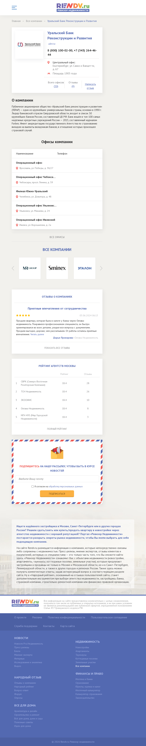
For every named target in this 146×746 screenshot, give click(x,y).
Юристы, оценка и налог (88, 686)
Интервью (19, 658)
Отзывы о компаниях (25, 682)
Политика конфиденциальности (66, 617)
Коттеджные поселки (87, 658)
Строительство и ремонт (26, 714)
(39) (56, 86)
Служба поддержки (25, 626)
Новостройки (82, 647)
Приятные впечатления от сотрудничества (57, 308)
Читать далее (37, 334)
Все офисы (57, 237)
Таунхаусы (81, 654)
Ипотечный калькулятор (88, 690)
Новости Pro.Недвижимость (28, 643)
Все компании (83, 666)
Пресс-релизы (21, 647)
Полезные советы (23, 722)
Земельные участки (86, 662)
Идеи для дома (22, 725)
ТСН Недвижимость (31, 391)
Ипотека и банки (84, 679)
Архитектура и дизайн (25, 711)
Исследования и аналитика (28, 662)
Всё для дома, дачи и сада (28, 718)
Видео (17, 666)
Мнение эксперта (23, 654)
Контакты (48, 626)
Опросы (18, 697)
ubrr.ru (51, 43)
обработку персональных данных (66, 486)
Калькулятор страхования (89, 694)
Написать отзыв (90, 86)
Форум (18, 694)
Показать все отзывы (57, 347)
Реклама (37, 617)
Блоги (17, 651)
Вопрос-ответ (21, 690)
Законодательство (85, 697)
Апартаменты (82, 651)
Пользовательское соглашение (109, 617)
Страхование (82, 682)
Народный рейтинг (24, 686)
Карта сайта (67, 626)
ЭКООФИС (26, 400)
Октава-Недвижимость (86, 337)
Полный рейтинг (57, 428)
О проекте (20, 617)
